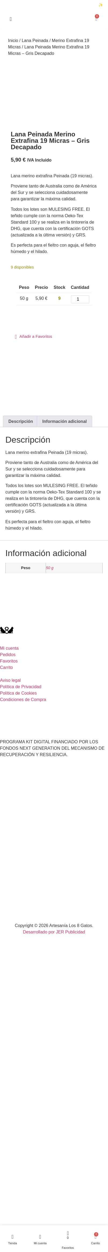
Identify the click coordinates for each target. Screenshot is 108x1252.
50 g (49, 568)
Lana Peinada (35, 40)
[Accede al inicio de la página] (10, 19)
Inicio (13, 40)
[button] (33, 336)
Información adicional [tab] (64, 421)
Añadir (28, 314)
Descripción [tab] (20, 421)
